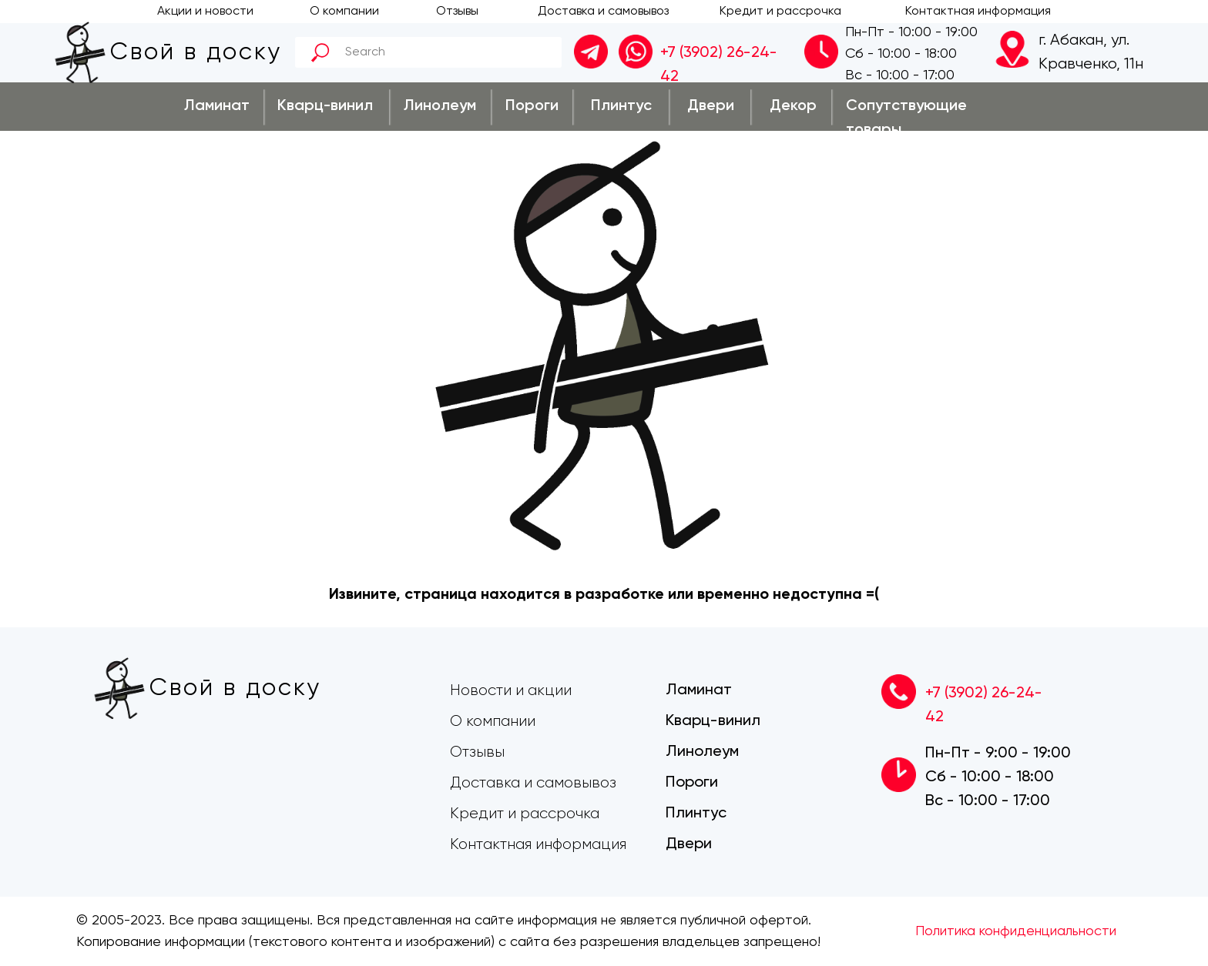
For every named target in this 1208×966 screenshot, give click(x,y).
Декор (793, 106)
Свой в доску (196, 53)
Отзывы (457, 11)
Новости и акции (511, 690)
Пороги (532, 106)
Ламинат (217, 106)
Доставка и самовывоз (603, 11)
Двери (710, 106)
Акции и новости (205, 11)
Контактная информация (978, 11)
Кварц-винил (325, 106)
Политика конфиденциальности (1015, 931)
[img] (636, 52)
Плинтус (621, 106)
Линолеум (440, 106)
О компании (344, 11)
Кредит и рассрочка (780, 11)
